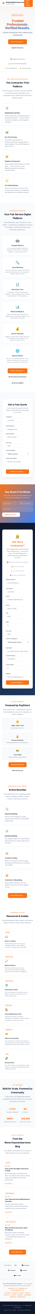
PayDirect (27, 1293)
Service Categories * (12, 638)
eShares (21, 1293)
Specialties (9, 648)
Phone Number (10, 433)
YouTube (17, 1275)
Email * (8, 596)
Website (8, 673)
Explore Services (17, 48)
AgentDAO (15, 1293)
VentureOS (8, 1293)
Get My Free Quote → (17, 471)
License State (10, 664)
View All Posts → (17, 1252)
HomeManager (21, 1297)
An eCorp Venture (10, 4)
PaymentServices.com (15, 2)
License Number (10, 655)
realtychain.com (12, 1288)
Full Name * (9, 417)
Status (14, 1310)
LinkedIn (23, 1270)
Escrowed (13, 1295)
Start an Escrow (17, 770)
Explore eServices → (17, 371)
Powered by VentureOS (24, 1310)
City (7, 613)
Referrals (6, 1295)
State (7, 622)
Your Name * (9, 588)
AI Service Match (17, 383)
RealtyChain (28, 1305)
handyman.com (22, 1288)
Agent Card (7, 1310)
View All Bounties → (17, 895)
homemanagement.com (17, 1290)
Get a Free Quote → (17, 42)
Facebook (25, 1265)
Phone (8, 605)
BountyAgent (27, 1295)
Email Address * (10, 426)
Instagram (12, 1270)
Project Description (11, 458)
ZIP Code (8, 442)
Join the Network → (17, 682)
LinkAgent (20, 1295)
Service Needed (10, 450)
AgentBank (13, 1297)
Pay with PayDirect (17, 764)
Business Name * (11, 579)
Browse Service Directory (17, 377)
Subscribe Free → (11, 515)
